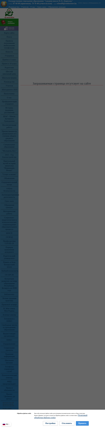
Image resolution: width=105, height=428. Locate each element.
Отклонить (67, 423)
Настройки (50, 423)
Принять (82, 423)
